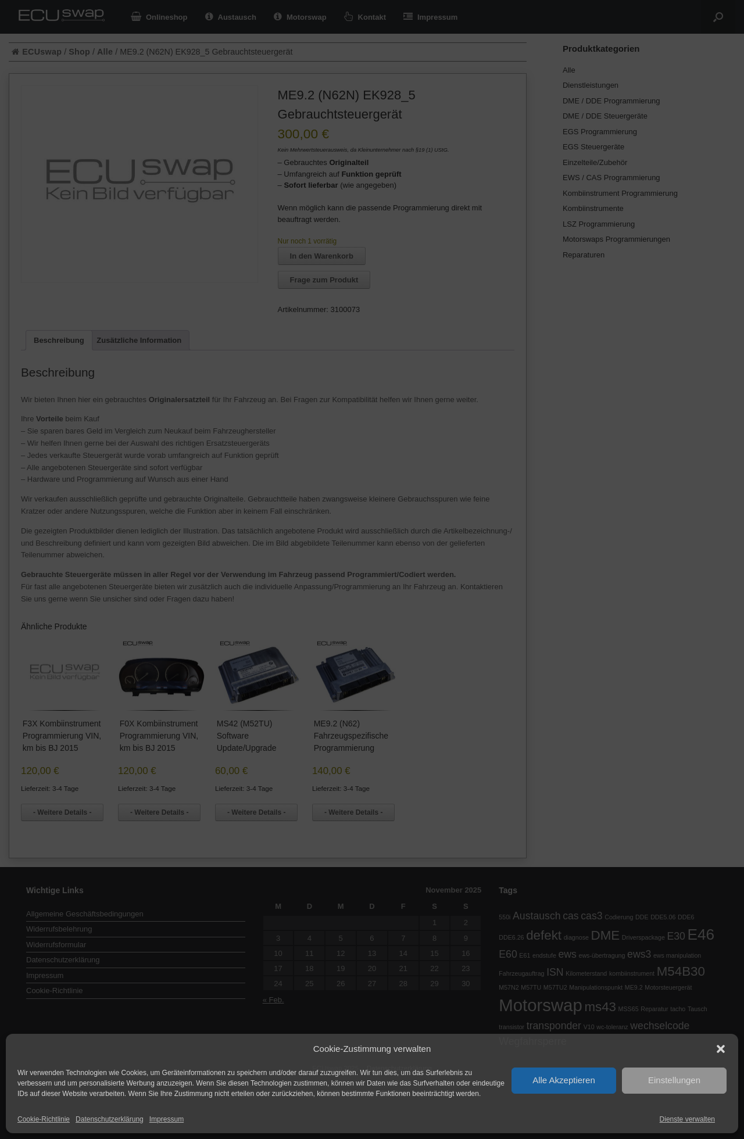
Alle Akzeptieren (563, 1080)
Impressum (166, 1119)
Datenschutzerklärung (110, 1119)
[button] (721, 1049)
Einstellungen (674, 1080)
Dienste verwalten (687, 1119)
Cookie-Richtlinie (43, 1119)
